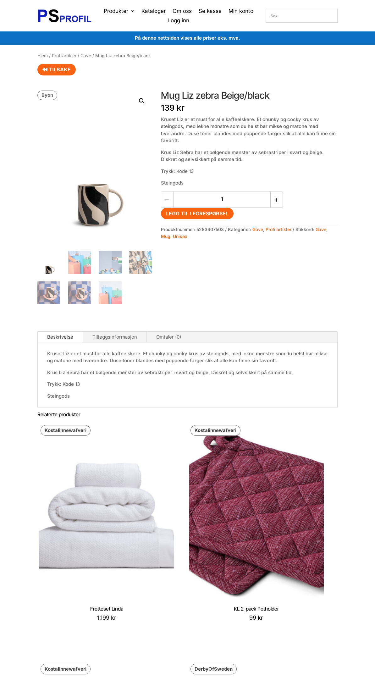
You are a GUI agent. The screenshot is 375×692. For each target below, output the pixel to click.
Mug (165, 236)
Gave (85, 55)
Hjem (42, 55)
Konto (165, 594)
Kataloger (153, 11)
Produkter (116, 11)
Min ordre (169, 603)
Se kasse (210, 11)
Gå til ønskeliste (175, 622)
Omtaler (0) (168, 337)
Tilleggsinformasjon (114, 337)
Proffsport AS (200, 651)
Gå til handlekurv (176, 613)
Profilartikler (64, 55)
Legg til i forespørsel (197, 213)
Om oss (182, 11)
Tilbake (56, 69)
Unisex (180, 236)
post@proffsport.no (66, 603)
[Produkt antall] (222, 199)
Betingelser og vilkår (123, 594)
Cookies (110, 604)
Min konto (241, 11)
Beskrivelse (60, 337)
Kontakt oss (114, 614)
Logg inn (178, 21)
